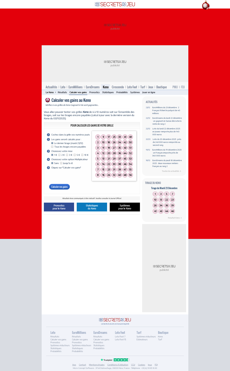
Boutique (161, 87)
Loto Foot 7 (120, 336)
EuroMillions (76, 87)
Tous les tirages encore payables (70, 146)
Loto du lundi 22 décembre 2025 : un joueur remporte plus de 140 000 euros (166, 131)
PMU (175, 87)
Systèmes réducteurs (60, 345)
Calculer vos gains (78, 92)
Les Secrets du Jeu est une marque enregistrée (115, 324)
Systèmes (135, 92)
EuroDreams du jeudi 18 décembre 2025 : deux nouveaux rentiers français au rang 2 (167, 163)
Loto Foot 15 (120, 339)
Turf (142, 87)
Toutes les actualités (170, 171)
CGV (133, 365)
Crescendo (118, 87)
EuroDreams (93, 87)
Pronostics (94, 92)
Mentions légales (96, 365)
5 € (78, 155)
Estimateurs (142, 339)
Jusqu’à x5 (68, 163)
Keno (106, 87)
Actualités (51, 87)
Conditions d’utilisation (117, 365)
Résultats (62, 92)
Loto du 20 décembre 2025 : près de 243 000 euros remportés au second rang (167, 142)
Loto (62, 87)
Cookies (141, 365)
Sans (56, 163)
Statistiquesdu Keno (92, 207)
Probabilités (122, 92)
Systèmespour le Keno (124, 207)
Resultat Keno (174, 218)
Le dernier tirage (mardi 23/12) (68, 143)
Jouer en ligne (148, 92)
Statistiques (108, 92)
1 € (55, 155)
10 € (86, 155)
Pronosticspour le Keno (59, 207)
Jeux (150, 87)
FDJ (183, 87)
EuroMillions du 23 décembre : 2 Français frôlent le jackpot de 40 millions (166, 110)
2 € (63, 155)
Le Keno (50, 92)
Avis (74, 365)
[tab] (60, 342)
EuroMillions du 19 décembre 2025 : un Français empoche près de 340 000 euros (167, 153)
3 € (70, 155)
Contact (82, 365)
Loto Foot (132, 87)
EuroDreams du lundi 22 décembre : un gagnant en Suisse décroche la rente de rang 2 (167, 121)
